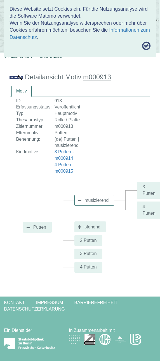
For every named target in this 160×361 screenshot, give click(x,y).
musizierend (96, 200)
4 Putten (88, 267)
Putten (39, 227)
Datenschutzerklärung (34, 309)
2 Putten (88, 240)
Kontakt (14, 302)
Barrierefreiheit (96, 302)
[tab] (21, 91)
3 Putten (88, 253)
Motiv (21, 91)
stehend (92, 227)
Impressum (49, 302)
